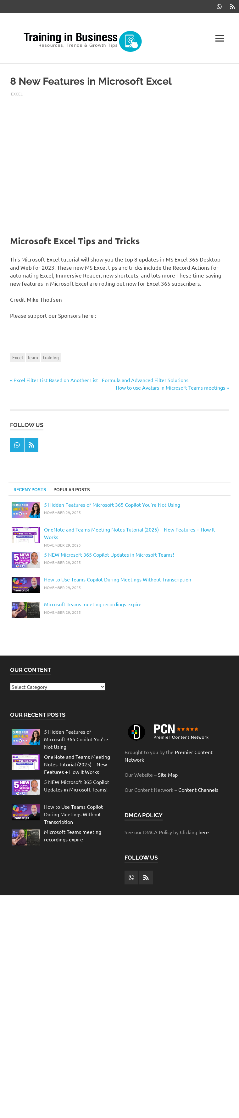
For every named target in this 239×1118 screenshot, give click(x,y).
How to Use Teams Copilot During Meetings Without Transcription (117, 579)
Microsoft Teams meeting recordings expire (93, 604)
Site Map (168, 774)
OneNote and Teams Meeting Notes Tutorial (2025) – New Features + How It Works (77, 764)
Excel (17, 93)
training (51, 357)
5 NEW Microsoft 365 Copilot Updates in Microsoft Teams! (109, 554)
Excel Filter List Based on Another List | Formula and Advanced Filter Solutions (100, 380)
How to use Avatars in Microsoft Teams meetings (170, 387)
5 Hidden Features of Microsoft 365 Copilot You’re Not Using (112, 504)
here (203, 832)
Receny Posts (30, 489)
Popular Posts (71, 489)
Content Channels (198, 789)
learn (33, 357)
